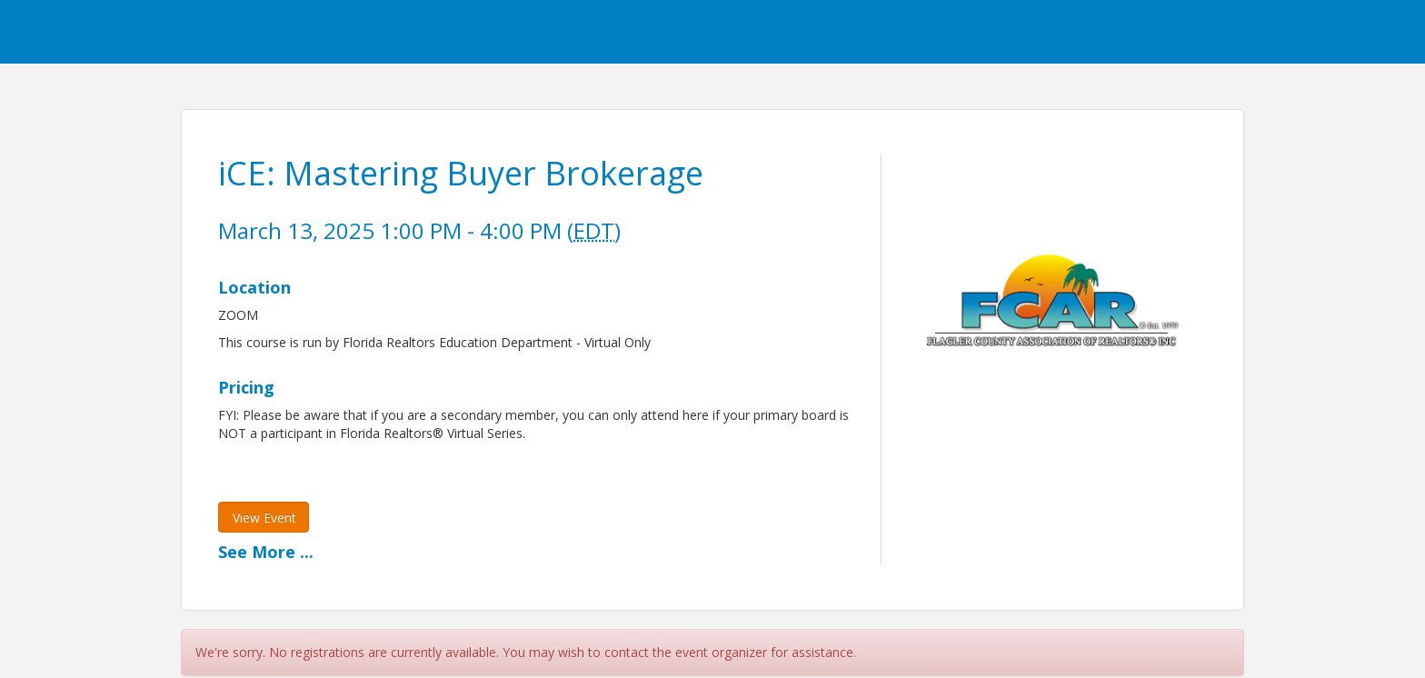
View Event (264, 517)
